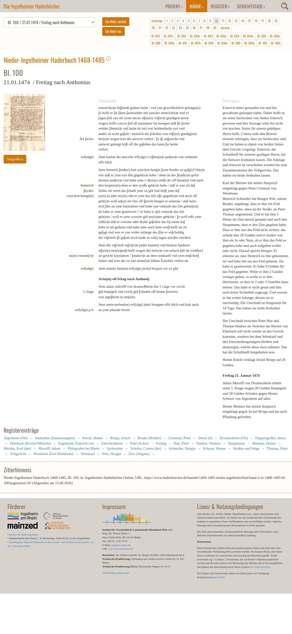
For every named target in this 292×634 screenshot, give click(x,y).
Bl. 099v (249, 43)
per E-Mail (219, 577)
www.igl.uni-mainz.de (121, 548)
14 (242, 20)
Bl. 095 (261, 36)
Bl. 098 (209, 43)
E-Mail (165, 566)
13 (236, 20)
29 (214, 27)
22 (166, 27)
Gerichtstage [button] (251, 6)
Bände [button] (197, 6)
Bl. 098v (222, 43)
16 (256, 20)
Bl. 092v (195, 36)
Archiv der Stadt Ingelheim (23, 534)
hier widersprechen (260, 566)
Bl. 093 (208, 36)
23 (173, 27)
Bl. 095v (275, 36)
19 (276, 20)
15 (249, 20)
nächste (225, 27)
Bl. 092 (181, 36)
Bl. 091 (155, 36)
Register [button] (220, 6)
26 (194, 27)
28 (207, 27)
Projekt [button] (173, 6)
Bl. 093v (221, 36)
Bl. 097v (196, 43)
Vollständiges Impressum (115, 572)
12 (229, 20)
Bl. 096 (156, 43)
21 (160, 27)
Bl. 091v (168, 36)
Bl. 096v (169, 43)
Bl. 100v (276, 43)
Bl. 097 (183, 43)
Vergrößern (15, 159)
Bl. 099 (236, 43)
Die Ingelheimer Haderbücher (32, 6)
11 (223, 20)
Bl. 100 (262, 43)
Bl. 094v (248, 36)
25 (187, 27)
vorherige (157, 20)
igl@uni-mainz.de (120, 545)
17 (262, 20)
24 (180, 27)
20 (153, 27)
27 (201, 27)
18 (269, 20)
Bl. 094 (234, 36)
